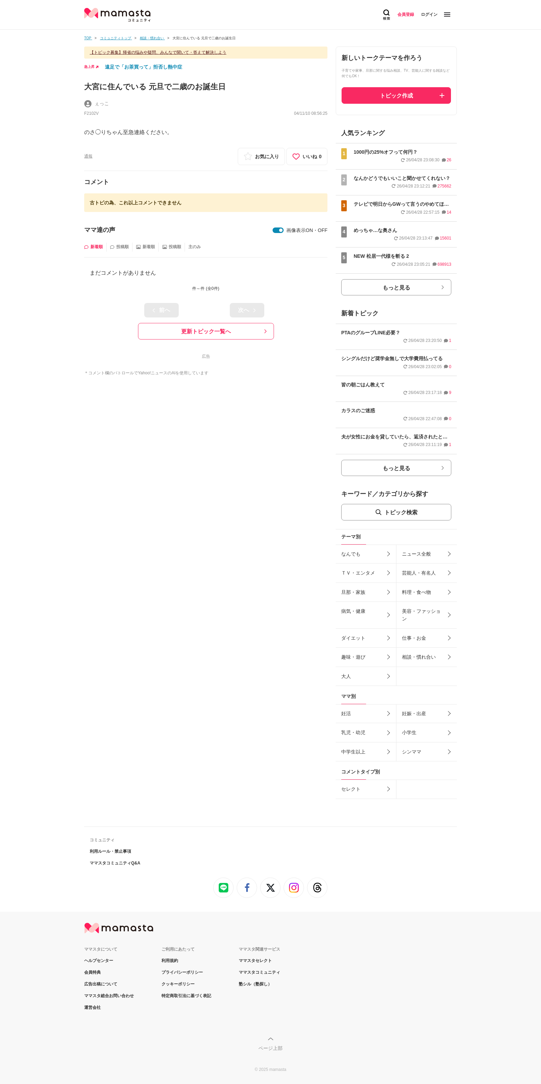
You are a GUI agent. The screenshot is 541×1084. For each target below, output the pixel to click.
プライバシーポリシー (182, 972)
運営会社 (92, 1007)
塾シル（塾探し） (255, 984)
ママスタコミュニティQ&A (115, 863)
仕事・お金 (414, 638)
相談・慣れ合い (419, 657)
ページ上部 (270, 1048)
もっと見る (396, 288)
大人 (346, 676)
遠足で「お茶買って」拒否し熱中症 (143, 67)
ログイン (429, 14)
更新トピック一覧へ (206, 331)
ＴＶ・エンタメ (358, 573)
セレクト (351, 789)
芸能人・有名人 (419, 573)
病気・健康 (353, 611)
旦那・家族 (353, 592)
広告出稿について (100, 984)
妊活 (346, 713)
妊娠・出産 (414, 713)
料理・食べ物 (416, 592)
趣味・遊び (353, 657)
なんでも (351, 554)
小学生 (409, 732)
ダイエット (353, 638)
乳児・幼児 (353, 732)
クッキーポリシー (178, 984)
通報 (88, 156)
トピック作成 (396, 96)
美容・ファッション (421, 614)
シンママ (411, 751)
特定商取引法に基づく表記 (186, 996)
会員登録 (405, 14)
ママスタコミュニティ (259, 972)
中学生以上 (353, 751)
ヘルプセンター (98, 961)
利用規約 (169, 961)
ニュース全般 (416, 554)
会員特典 (92, 972)
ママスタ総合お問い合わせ (109, 996)
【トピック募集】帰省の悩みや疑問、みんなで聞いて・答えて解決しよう (158, 52)
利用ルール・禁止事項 (110, 851)
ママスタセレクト (255, 961)
